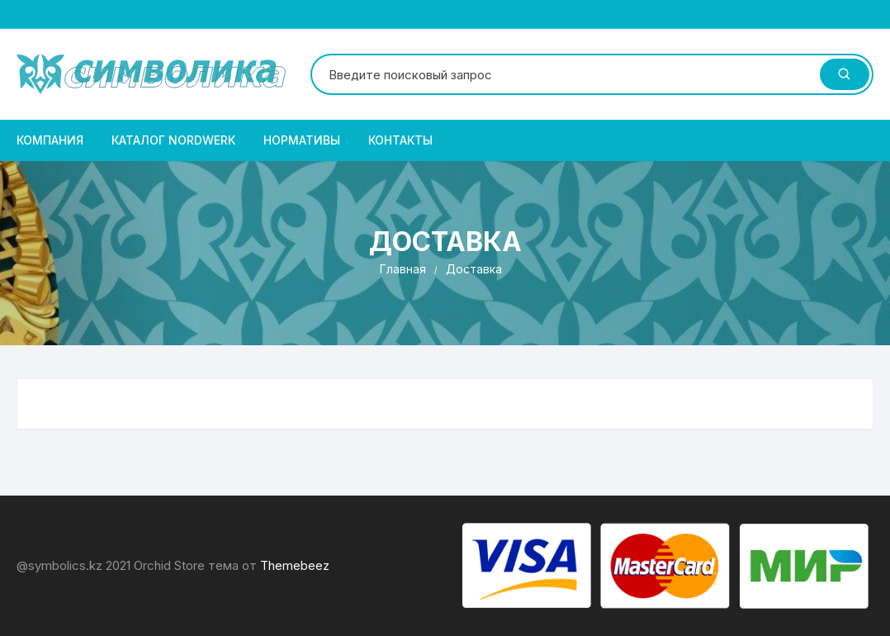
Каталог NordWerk (173, 140)
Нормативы (301, 140)
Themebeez (294, 565)
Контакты (400, 140)
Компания (50, 140)
